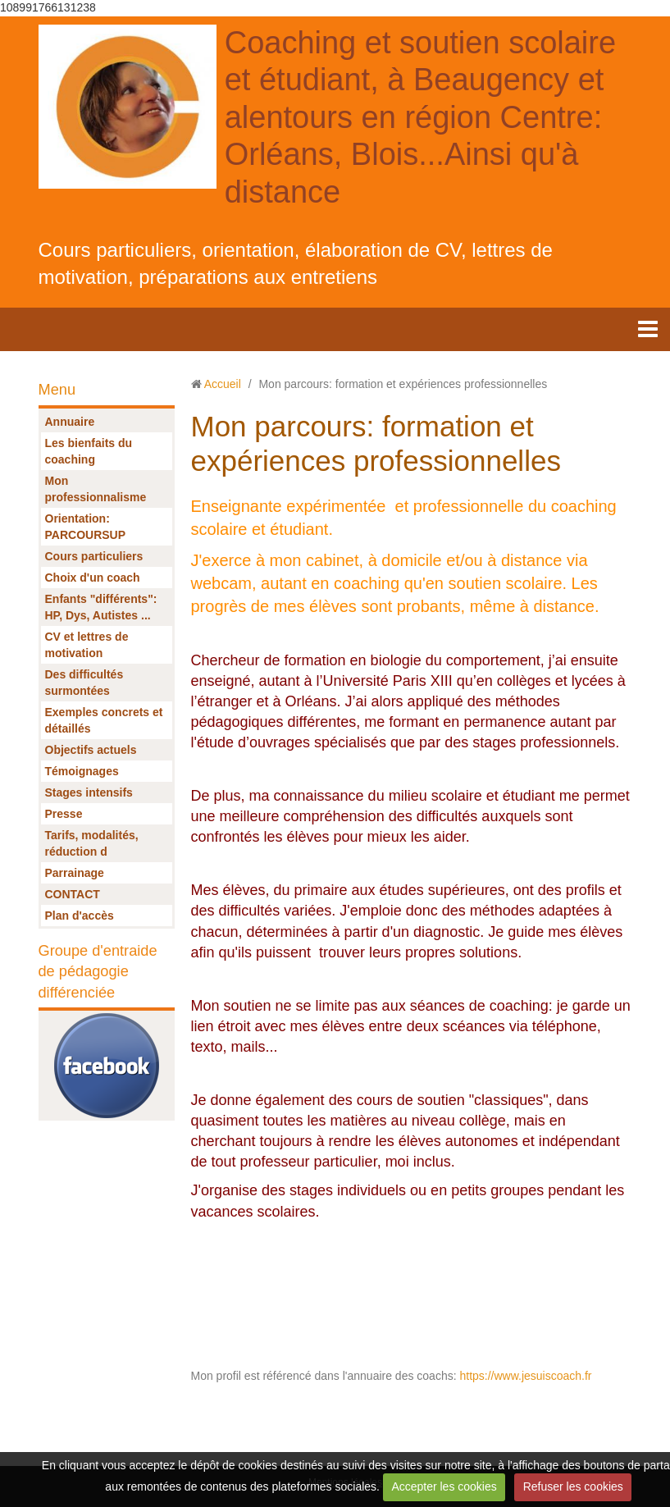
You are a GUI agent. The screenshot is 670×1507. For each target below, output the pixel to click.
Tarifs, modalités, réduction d (92, 843)
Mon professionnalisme (96, 489)
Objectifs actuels (91, 749)
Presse (64, 813)
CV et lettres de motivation (87, 645)
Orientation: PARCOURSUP (85, 526)
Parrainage (74, 872)
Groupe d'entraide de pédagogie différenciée (98, 972)
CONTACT (72, 894)
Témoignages (82, 771)
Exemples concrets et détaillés (104, 720)
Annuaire (70, 421)
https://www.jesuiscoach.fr (524, 1375)
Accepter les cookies (443, 1486)
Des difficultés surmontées (84, 682)
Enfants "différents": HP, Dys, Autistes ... (101, 607)
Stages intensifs (89, 792)
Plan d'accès (79, 915)
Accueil (222, 383)
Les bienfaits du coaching (89, 451)
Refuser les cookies (573, 1486)
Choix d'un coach (92, 577)
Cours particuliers (94, 556)
